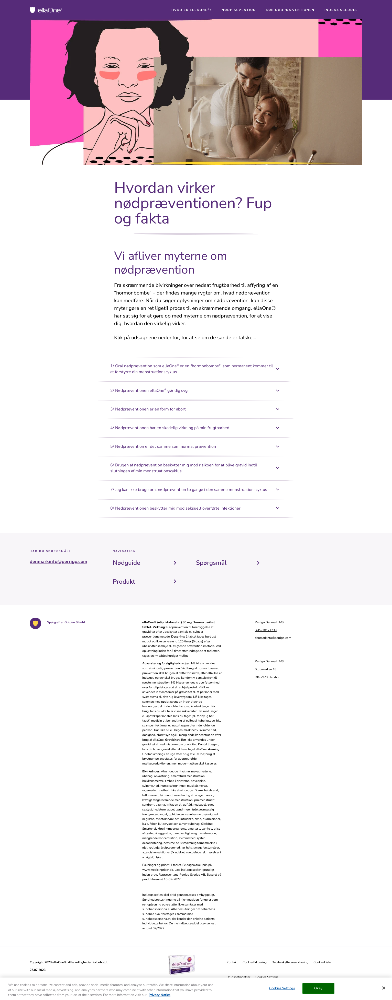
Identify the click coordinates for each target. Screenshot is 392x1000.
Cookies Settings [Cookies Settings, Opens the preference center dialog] (282, 990)
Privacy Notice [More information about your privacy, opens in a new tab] (159, 997)
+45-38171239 (266, 630)
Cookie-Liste (322, 962)
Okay (318, 990)
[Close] (383, 990)
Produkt (124, 582)
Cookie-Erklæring (255, 962)
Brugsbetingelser (238, 977)
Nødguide (126, 563)
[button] (191, 10)
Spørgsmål (211, 563)
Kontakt (232, 962)
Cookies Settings (266, 977)
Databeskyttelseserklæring (290, 962)
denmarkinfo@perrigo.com (58, 561)
